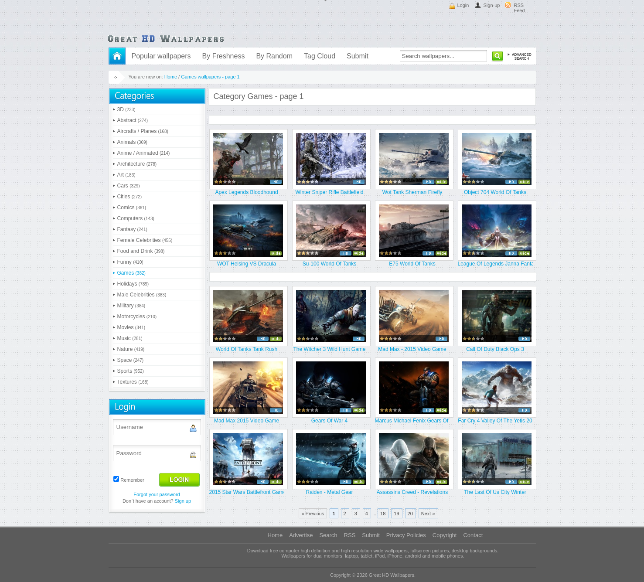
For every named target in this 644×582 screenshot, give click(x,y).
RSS (350, 535)
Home (170, 76)
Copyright (445, 535)
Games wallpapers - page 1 (210, 76)
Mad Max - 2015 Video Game (412, 349)
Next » (428, 513)
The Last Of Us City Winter (495, 492)
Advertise (301, 535)
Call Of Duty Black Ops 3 (495, 349)
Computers (135, 218)
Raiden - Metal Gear (329, 492)
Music (130, 338)
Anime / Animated (143, 153)
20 (410, 513)
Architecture (137, 164)
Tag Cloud (319, 56)
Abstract (132, 120)
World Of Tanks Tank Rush (246, 349)
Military (131, 306)
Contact (473, 535)
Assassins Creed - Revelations (412, 492)
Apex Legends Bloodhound (246, 192)
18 (382, 513)
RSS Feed (519, 8)
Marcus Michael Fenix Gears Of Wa (412, 421)
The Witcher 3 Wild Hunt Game (329, 349)
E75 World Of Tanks (412, 264)
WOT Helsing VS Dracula (246, 264)
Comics (132, 207)
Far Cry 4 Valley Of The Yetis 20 (495, 421)
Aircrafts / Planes (142, 131)
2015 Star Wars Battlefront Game (246, 492)
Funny (130, 262)
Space (130, 360)
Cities (129, 197)
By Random (274, 56)
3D (126, 109)
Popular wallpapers (161, 56)
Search (328, 535)
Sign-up (492, 5)
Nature (131, 349)
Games (131, 273)
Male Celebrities (142, 295)
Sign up (183, 501)
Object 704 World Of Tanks (495, 192)
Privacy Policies (406, 535)
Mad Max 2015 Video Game (246, 421)
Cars (128, 186)
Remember (132, 480)
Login (463, 5)
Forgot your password (156, 494)
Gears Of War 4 (329, 421)
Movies (131, 327)
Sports (130, 371)
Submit (357, 56)
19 (396, 513)
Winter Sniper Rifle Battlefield (329, 192)
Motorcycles (137, 316)
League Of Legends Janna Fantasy (495, 264)
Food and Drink (141, 251)
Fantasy (132, 229)
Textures (133, 382)
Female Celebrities (145, 240)
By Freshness (223, 56)
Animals (132, 142)
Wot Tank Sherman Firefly (412, 192)
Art (126, 175)
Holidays (133, 284)
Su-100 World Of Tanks (330, 264)
